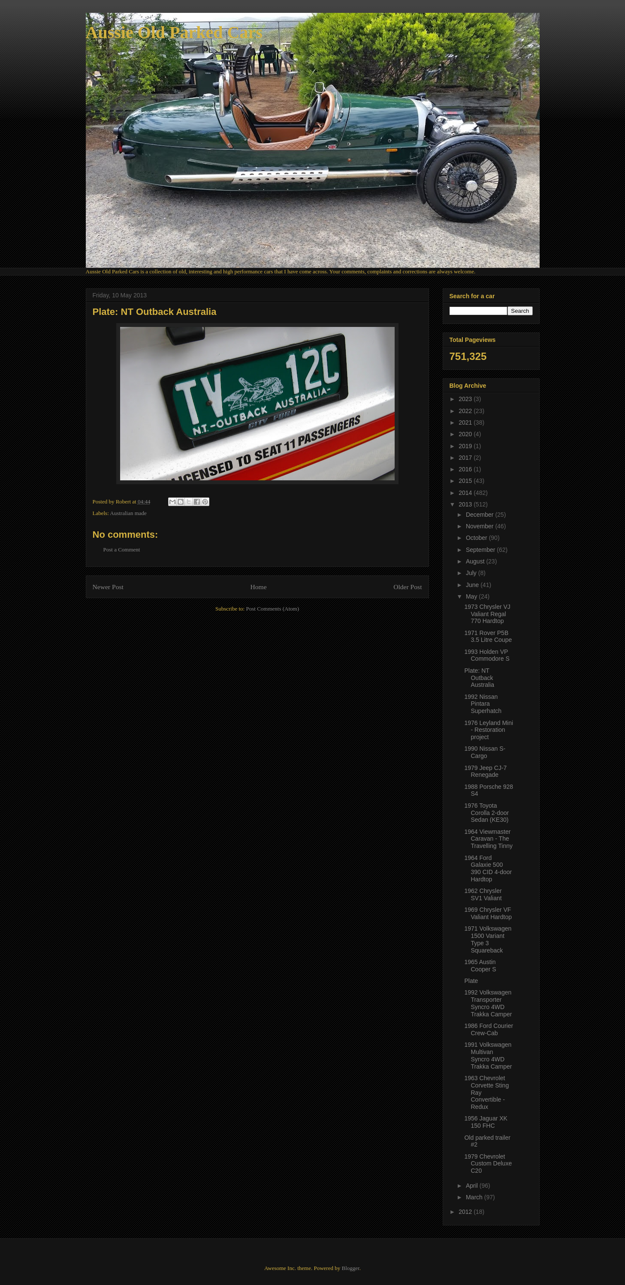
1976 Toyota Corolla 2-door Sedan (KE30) (486, 813)
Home (258, 586)
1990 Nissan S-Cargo (484, 752)
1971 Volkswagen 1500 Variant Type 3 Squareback (487, 939)
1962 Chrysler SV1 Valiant (482, 894)
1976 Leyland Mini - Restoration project (488, 730)
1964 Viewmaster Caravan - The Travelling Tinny (488, 839)
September (481, 549)
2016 (466, 469)
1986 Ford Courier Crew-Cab (488, 1029)
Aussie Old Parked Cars (174, 32)
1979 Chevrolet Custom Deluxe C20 (488, 1163)
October (477, 537)
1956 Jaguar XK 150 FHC (485, 1122)
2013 (466, 504)
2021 (466, 422)
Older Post (407, 586)
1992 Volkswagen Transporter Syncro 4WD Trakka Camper (488, 1003)
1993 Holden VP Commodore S (486, 655)
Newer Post (108, 586)
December (480, 514)
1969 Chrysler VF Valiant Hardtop (487, 913)
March (475, 1197)
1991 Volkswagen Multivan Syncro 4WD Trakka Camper (488, 1055)
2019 (466, 446)
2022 (466, 410)
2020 (466, 434)
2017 (466, 457)
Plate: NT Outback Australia (479, 678)
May (472, 596)
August (476, 561)
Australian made (128, 513)
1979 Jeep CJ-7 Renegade (485, 771)
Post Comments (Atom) (272, 608)
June (473, 584)
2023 (466, 398)
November (480, 526)
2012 (466, 1211)
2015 (466, 480)
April (473, 1185)
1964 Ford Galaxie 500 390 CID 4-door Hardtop (488, 868)
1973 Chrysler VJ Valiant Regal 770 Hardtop (487, 614)
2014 (466, 492)
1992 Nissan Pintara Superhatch (482, 704)
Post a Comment (121, 549)
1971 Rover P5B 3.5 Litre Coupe (488, 636)
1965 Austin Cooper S (480, 966)
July (472, 572)
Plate (471, 980)
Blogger (350, 1268)
